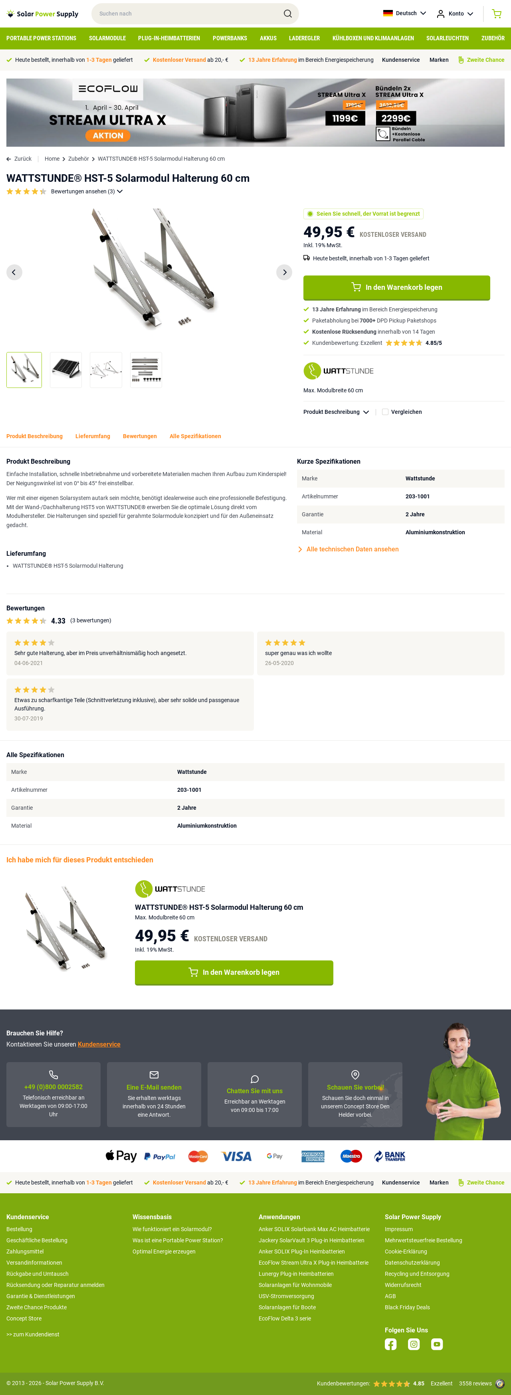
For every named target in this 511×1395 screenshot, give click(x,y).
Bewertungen (140, 436)
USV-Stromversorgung (286, 1296)
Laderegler (304, 38)
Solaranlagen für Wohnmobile (295, 1285)
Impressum (399, 1229)
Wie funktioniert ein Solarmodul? (172, 1229)
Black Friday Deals (407, 1307)
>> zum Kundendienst (32, 1334)
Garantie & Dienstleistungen (40, 1296)
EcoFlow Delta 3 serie (285, 1318)
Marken (439, 60)
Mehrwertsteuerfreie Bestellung (423, 1240)
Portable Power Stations (41, 38)
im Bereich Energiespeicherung (311, 60)
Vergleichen (406, 412)
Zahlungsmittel (25, 1251)
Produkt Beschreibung (339, 412)
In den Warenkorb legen (396, 287)
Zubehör (493, 38)
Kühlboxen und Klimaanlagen (373, 38)
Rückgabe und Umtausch (37, 1274)
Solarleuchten (447, 38)
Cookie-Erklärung (406, 1251)
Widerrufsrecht (403, 1285)
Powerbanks (230, 38)
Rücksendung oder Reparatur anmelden (55, 1285)
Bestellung (19, 1229)
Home (52, 158)
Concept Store (24, 1318)
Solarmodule (107, 38)
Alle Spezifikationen (195, 436)
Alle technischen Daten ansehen (349, 549)
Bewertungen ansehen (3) (87, 191)
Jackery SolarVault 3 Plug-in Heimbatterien (311, 1240)
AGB (390, 1296)
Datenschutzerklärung (412, 1262)
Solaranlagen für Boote (287, 1307)
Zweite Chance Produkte (36, 1307)
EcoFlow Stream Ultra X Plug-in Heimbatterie (313, 1262)
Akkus (268, 38)
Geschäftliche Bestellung (36, 1240)
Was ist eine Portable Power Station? (178, 1240)
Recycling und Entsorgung (417, 1274)
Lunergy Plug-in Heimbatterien (296, 1274)
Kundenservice (401, 60)
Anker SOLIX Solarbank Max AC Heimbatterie (314, 1229)
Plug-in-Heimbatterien (169, 38)
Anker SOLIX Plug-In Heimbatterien (302, 1251)
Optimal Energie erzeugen (164, 1251)
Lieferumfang (92, 436)
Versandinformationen (34, 1262)
